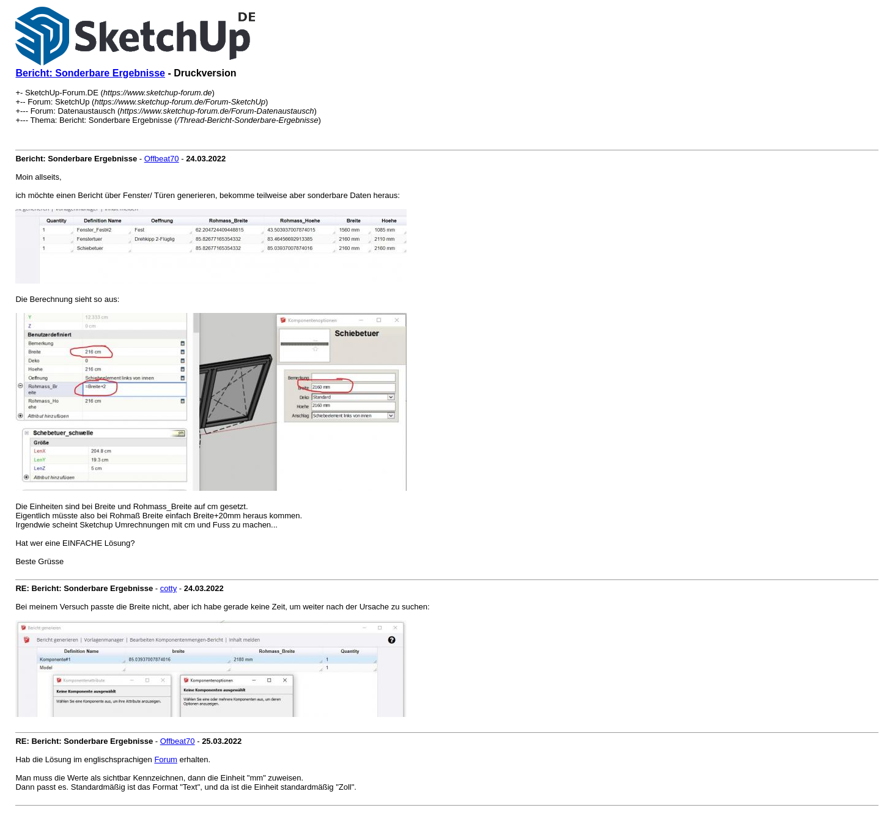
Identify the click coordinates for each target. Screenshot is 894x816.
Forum (165, 759)
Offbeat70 (161, 158)
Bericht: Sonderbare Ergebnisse (90, 73)
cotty (168, 588)
